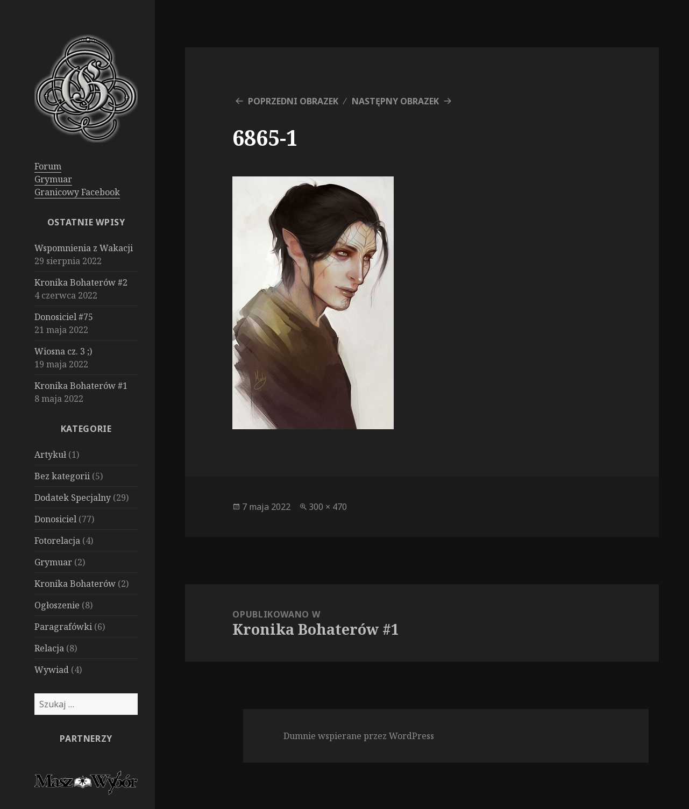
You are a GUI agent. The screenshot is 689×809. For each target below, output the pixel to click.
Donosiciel (55, 519)
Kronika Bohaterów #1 (80, 386)
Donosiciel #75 (63, 317)
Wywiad (51, 670)
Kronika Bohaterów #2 (80, 282)
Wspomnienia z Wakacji (83, 248)
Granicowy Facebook (77, 192)
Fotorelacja (57, 541)
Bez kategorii (62, 476)
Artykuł (50, 454)
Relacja (49, 648)
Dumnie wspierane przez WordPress (358, 736)
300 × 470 (328, 507)
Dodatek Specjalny (72, 497)
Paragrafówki (63, 627)
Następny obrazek (395, 101)
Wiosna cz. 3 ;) (63, 351)
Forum (47, 166)
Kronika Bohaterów (75, 584)
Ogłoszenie (57, 605)
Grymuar (53, 179)
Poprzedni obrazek (293, 101)
